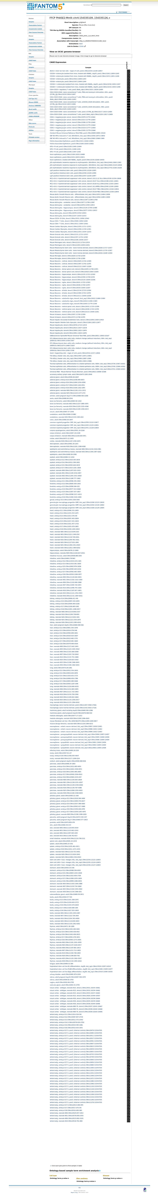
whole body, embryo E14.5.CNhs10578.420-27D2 (67, 1022)
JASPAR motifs (33, 113)
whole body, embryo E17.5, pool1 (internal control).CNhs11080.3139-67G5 (76, 1081)
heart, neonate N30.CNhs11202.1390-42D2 (65, 548)
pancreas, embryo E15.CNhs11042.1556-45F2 (66, 769)
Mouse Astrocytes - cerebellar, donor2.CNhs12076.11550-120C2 (72, 205)
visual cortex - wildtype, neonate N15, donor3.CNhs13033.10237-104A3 (75, 993)
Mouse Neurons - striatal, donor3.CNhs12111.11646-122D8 (70, 296)
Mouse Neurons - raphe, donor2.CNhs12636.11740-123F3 (70, 285)
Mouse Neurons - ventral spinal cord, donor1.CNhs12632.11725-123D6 (74, 306)
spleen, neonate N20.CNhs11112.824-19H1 (65, 854)
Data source (32, 123)
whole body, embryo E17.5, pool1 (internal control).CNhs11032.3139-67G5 (76, 1073)
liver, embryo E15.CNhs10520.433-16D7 (64, 636)
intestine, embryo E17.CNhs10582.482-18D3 (65, 572)
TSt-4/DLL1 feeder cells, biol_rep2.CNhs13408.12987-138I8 (70, 358)
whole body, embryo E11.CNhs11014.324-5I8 (65, 1014)
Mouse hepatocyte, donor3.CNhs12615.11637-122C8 (68, 328)
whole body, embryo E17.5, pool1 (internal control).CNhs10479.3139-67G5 (76, 1030)
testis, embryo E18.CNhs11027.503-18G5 (64, 910)
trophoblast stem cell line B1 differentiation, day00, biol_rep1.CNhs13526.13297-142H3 (80, 966)
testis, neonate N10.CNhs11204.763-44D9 (64, 918)
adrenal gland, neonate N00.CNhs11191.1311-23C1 (68, 390)
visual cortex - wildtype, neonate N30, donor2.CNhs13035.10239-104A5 (75, 1001)
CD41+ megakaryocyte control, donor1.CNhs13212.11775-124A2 (72, 125)
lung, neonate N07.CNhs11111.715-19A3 (64, 692)
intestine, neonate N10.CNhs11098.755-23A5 (66, 588)
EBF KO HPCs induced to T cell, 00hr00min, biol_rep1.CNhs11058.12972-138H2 (77, 136)
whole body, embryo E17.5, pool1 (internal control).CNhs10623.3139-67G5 (76, 1046)
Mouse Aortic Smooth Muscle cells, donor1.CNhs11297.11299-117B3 (74, 200)
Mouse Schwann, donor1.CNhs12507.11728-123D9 (67, 314)
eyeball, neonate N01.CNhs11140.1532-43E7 (65, 473)
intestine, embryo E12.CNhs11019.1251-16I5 (65, 561)
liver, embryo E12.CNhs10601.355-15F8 (64, 628)
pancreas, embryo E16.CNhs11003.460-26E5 (65, 772)
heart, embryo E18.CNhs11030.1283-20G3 (65, 529)
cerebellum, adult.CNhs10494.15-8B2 (63, 414)
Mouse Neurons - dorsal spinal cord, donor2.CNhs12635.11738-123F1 (74, 269)
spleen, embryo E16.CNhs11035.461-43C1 (64, 846)
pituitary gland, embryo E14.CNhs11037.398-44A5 (67, 803)
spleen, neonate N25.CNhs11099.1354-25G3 (65, 857)
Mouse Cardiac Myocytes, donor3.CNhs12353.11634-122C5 (70, 232)
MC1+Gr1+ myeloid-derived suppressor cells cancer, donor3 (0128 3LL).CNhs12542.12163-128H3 (84, 184)
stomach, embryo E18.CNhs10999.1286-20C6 (66, 881)
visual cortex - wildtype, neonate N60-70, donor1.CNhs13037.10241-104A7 (76, 1006)
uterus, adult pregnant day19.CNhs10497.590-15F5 (68, 977)
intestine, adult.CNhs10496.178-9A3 (62, 558)
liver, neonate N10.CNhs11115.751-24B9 (64, 657)
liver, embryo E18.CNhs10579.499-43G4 (64, 643)
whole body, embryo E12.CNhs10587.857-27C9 (66, 1017)
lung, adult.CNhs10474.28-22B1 (61, 668)
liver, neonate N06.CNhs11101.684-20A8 (64, 652)
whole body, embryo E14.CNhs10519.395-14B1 (66, 1025)
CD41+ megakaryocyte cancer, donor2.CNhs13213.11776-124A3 (72, 120)
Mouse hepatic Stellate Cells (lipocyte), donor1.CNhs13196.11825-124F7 (75, 322)
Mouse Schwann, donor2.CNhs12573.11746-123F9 (67, 317)
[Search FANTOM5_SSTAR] (106, 5)
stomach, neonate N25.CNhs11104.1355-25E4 (66, 889)
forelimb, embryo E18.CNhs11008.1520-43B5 (66, 497)
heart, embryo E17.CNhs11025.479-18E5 (64, 526)
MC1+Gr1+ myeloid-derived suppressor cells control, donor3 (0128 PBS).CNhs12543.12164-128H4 (84, 192)
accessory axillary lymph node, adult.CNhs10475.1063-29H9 (71, 374)
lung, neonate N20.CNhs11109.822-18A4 (64, 697)
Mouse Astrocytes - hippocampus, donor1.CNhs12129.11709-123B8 (73, 208)
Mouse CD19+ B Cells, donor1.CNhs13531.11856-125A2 (69, 218)
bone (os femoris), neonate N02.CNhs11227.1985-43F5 (69, 403)
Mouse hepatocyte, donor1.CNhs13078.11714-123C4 (68, 325)
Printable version (34, 137)
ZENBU (81, 46)
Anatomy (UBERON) (35, 105)
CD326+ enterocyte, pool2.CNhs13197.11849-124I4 (68, 81)
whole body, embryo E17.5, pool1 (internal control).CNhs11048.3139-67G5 (76, 1075)
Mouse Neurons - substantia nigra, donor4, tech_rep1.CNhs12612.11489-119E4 (77, 298)
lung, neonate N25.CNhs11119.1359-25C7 (64, 700)
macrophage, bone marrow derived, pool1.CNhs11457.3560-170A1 (73, 705)
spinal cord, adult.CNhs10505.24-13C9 (63, 841)
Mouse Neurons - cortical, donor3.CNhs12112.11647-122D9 (70, 266)
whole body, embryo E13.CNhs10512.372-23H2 (66, 1020)
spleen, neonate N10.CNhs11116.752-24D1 (65, 852)
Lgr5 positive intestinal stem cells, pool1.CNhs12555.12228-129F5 (73, 170)
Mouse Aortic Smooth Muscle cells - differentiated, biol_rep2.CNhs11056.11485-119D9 (80, 197)
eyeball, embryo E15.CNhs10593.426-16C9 (65, 465)
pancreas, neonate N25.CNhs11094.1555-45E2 (66, 790)
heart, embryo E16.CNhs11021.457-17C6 (64, 523)
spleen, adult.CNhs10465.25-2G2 (61, 843)
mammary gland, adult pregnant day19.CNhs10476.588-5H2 (71, 713)
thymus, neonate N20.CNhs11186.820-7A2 (65, 955)
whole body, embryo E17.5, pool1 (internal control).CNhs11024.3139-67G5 (76, 1070)
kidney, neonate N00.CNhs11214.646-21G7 (65, 612)
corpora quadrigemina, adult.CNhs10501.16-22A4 (67, 430)
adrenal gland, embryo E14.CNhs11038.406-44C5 (67, 380)
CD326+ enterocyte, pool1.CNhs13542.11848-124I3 (68, 79)
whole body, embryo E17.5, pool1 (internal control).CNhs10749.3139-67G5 (76, 1057)
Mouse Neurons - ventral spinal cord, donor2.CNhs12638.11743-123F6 (74, 309)
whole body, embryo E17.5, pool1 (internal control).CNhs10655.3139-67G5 (76, 1051)
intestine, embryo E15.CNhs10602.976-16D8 (65, 566)
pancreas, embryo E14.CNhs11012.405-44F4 (65, 766)
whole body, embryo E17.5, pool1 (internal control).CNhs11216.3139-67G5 (76, 1097)
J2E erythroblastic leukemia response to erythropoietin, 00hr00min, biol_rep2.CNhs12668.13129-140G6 (86, 165)
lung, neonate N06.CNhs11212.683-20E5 (64, 689)
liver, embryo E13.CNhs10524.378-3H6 (63, 630)
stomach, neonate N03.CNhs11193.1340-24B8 (66, 883)
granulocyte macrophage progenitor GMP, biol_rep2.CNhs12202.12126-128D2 (77, 505)
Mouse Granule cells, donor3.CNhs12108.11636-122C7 (69, 240)
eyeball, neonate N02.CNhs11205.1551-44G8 (66, 476)
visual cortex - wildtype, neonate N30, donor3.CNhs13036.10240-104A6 (75, 1003)
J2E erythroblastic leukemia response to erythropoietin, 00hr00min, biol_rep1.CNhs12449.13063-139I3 (85, 162)
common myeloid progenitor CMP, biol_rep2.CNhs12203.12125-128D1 (74, 425)
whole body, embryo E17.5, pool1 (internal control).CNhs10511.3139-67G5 (76, 1035)
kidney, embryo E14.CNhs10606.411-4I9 (64, 598)
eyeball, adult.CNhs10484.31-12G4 (62, 457)
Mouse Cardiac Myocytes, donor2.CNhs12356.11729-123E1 (70, 229)
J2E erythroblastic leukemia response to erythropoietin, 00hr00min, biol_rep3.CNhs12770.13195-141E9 (86, 168)
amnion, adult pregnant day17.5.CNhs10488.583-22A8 (69, 396)
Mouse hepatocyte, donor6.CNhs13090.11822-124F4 (68, 330)
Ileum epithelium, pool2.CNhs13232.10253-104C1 (67, 157)
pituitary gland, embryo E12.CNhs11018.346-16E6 (67, 798)
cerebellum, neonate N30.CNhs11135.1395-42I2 (66, 417)
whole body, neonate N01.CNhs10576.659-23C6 (66, 1115)
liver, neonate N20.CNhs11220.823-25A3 (64, 660)
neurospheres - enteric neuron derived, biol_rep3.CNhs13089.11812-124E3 (76, 732)
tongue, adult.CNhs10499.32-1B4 (61, 963)
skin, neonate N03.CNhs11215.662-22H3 (64, 830)
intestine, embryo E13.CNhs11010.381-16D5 (65, 563)
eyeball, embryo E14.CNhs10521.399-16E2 (65, 462)
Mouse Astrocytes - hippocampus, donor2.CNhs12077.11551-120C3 (73, 210)
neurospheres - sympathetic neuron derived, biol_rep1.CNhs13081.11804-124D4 (78, 742)
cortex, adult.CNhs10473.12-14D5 (62, 438)
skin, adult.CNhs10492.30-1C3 (60, 825)
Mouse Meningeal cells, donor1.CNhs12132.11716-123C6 (70, 242)
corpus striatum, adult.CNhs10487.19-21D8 (65, 433)
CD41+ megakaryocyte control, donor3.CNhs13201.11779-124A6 (72, 130)
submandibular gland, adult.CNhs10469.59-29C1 (67, 894)
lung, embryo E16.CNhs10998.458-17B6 (64, 678)
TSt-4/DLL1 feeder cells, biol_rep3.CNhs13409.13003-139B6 (71, 361)
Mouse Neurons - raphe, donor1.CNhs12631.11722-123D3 (70, 282)
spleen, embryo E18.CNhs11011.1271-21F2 (65, 849)
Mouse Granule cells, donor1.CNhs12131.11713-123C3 (69, 234)
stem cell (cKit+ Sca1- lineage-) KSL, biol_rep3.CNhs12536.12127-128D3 (75, 865)
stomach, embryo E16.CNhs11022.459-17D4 (65, 875)
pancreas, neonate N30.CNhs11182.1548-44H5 (66, 793)
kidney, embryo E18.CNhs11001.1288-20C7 (65, 609)
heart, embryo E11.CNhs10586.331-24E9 (64, 510)
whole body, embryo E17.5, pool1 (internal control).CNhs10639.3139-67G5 (76, 1049)
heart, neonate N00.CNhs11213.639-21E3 (64, 532)
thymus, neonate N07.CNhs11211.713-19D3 (65, 950)
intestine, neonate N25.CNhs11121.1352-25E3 (66, 593)
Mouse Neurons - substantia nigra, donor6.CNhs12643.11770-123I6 (73, 303)
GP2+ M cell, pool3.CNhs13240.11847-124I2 (65, 152)
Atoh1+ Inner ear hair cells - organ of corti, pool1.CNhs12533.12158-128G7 (76, 71)
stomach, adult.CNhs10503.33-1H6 (62, 868)
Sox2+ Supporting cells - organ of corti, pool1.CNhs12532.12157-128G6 (75, 353)
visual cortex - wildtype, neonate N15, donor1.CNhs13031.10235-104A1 (75, 988)
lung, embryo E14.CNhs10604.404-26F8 (64, 673)
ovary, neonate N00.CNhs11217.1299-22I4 (65, 758)
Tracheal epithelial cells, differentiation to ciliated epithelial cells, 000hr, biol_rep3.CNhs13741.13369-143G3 (87, 369)
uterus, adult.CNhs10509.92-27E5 (62, 980)
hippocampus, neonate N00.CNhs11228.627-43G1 (67, 553)
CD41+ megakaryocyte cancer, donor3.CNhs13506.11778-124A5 (72, 122)
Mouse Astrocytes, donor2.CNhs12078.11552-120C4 (68, 213)
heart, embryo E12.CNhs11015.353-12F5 (64, 513)
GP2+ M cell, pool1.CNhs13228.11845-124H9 (66, 146)
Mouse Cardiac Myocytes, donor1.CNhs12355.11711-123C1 (70, 226)
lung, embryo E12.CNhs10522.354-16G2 (64, 670)
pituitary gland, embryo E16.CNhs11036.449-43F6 (67, 809)
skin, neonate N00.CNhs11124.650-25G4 (64, 828)
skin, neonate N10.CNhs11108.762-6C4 (63, 835)
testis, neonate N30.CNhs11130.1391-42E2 (65, 923)
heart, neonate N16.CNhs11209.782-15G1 (64, 540)
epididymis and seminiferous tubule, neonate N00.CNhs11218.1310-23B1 (75, 449)
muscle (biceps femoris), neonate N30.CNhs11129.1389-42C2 (71, 723)
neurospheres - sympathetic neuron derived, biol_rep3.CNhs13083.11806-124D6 (78, 748)
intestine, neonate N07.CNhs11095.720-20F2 (65, 585)
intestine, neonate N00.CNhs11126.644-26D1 (66, 577)
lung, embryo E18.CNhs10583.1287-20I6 (64, 683)
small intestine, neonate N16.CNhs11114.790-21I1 (67, 838)
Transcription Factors (35, 25)
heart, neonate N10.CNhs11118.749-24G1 (64, 537)
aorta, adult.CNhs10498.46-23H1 (61, 398)
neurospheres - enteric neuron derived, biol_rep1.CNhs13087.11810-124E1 (76, 726)
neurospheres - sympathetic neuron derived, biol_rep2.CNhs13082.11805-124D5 (78, 745)
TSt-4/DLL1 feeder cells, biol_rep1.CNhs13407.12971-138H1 (71, 356)
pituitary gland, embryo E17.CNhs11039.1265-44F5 (68, 812)
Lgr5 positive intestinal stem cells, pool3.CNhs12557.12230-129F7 (73, 176)
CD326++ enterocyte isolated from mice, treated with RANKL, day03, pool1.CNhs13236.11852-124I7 (85, 84)
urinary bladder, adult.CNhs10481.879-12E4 (65, 974)
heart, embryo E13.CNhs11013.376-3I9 (63, 516)
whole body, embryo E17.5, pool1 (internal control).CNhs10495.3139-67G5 (76, 1033)
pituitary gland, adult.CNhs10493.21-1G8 (64, 795)
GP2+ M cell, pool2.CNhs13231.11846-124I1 (65, 149)
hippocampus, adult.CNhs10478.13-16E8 (64, 550)
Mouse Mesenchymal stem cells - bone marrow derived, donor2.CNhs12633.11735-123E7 (81, 250)
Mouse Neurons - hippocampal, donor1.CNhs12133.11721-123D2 (72, 274)
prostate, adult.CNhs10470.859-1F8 (62, 822)
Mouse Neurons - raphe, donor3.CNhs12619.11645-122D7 (70, 288)
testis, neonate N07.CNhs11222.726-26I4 (64, 915)
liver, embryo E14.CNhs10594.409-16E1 (64, 633)
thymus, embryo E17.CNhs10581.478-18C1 (65, 937)
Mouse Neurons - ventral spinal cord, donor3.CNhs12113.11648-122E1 (74, 312)
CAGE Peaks (32, 60)
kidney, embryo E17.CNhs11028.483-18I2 (64, 606)
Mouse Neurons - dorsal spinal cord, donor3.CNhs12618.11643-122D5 (74, 272)
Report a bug (74, 1192)
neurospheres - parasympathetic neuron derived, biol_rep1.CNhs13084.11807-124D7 (79, 734)
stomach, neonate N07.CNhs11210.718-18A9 (65, 886)
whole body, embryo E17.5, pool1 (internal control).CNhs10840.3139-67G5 (76, 1060)
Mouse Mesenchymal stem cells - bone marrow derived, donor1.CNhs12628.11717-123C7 (81, 248)
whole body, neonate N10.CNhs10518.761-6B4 (66, 1121)
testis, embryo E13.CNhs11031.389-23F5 (64, 900)
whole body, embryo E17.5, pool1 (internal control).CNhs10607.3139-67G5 (76, 1043)
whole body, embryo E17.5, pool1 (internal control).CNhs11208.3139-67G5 (76, 1094)
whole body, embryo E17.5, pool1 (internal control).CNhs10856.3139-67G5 (76, 1062)
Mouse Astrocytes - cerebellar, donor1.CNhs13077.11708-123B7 (72, 202)
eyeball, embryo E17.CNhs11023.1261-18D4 (65, 468)
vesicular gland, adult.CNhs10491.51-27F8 (65, 985)
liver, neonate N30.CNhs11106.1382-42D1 (64, 665)
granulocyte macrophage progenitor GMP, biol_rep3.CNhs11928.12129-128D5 (77, 508)
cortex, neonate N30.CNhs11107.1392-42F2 (65, 441)
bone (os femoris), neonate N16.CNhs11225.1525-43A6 (69, 406)
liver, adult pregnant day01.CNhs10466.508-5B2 (67, 625)
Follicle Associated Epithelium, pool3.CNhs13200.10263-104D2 (72, 144)
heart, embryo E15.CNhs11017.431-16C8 (64, 521)
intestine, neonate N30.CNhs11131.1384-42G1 (66, 596)
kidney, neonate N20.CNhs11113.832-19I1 (65, 617)
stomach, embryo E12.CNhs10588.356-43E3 (65, 870)
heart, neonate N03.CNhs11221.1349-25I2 (64, 534)
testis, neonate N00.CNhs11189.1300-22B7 (65, 913)
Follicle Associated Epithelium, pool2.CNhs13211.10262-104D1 (72, 141)
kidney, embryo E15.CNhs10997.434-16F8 (64, 601)
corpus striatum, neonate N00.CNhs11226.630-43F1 (68, 436)
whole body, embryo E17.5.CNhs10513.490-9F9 (66, 1105)
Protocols (32, 126)
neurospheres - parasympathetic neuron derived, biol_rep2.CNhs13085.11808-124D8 (79, 737)
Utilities (31, 130)
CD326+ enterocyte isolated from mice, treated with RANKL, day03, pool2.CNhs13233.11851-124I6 (84, 76)
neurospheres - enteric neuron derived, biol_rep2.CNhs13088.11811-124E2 (76, 729)
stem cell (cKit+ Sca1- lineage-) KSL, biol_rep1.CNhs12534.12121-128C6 (75, 860)
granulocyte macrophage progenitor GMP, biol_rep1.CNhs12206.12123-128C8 (77, 502)
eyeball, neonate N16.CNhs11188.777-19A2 (65, 478)
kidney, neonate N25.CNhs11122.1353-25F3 (65, 620)
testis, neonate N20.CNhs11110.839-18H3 (64, 921)
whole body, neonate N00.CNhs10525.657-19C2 (66, 1113)
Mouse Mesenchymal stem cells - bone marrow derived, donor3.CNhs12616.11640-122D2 (81, 253)
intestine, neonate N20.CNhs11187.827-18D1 (66, 590)
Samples (31, 21)
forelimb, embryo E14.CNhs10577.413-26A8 (65, 489)
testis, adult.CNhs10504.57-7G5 (61, 897)
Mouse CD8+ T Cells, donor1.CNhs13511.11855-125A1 (69, 223)
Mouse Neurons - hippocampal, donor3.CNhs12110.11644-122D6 (72, 280)
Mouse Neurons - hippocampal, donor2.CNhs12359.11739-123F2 (72, 277)
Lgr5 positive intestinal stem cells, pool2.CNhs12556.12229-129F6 (73, 173)
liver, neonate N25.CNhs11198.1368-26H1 (64, 662)
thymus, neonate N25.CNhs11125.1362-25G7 (66, 958)
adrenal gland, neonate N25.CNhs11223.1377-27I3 (67, 393)
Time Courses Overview (36, 32)
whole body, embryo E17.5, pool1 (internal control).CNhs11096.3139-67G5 (76, 1083)
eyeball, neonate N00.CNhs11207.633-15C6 (65, 470)
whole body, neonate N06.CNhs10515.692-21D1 (66, 1118)
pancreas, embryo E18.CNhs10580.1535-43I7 (66, 777)
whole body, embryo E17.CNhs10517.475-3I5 (65, 1108)
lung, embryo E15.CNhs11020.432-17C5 (64, 675)
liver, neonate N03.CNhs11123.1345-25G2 (64, 649)
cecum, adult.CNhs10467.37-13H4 (62, 412)
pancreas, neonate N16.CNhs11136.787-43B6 (66, 788)
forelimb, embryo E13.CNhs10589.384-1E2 (65, 486)
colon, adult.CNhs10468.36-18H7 (61, 420)
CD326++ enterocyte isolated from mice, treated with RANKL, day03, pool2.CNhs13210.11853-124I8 (85, 87)
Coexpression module (35, 29)
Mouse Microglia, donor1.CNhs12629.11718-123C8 (67, 256)
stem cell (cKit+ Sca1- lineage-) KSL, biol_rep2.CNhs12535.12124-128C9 (75, 862)
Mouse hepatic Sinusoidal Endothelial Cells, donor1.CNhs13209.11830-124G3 (77, 320)
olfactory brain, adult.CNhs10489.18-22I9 (64, 750)
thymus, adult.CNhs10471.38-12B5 (62, 926)
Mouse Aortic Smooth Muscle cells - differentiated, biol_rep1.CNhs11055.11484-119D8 (80, 194)
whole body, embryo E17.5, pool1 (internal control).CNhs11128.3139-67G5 (76, 1089)
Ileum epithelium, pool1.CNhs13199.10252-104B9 (67, 154)
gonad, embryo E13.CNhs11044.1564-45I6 (65, 500)
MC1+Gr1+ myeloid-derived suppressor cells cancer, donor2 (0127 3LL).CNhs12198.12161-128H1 (84, 181)
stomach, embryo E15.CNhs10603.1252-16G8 (66, 873)
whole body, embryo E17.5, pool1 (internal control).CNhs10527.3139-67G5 (76, 1038)
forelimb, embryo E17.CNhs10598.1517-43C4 (66, 494)
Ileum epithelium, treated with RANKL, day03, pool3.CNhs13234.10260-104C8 (77, 160)
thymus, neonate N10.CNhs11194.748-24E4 (65, 953)
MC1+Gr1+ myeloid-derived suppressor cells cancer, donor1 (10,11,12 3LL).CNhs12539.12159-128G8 (85, 178)
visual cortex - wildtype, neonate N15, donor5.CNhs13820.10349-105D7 (75, 995)
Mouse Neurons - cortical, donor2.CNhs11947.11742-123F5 (70, 263)
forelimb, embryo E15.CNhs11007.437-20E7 (65, 492)
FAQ (80, 1187)
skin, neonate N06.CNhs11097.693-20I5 (64, 833)
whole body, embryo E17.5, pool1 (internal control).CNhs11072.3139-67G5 (76, 1078)
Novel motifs (33, 109)
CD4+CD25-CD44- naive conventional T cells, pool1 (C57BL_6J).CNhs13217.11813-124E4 (81, 112)
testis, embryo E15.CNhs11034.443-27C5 (64, 902)
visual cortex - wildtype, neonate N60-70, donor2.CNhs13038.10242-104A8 (76, 1009)
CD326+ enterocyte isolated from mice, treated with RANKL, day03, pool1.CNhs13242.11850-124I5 (84, 73)
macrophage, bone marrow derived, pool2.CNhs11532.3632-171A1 (73, 708)
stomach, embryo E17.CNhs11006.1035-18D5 (66, 878)
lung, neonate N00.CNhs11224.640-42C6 (64, 686)
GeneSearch (87, 5)
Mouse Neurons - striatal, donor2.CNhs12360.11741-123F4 (70, 293)
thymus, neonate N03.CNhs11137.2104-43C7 (66, 945)
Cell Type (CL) (33, 98)
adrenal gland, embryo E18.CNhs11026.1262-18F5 (67, 388)
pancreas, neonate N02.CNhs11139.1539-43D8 (66, 785)
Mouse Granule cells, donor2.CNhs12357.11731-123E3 (69, 237)
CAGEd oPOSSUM (34, 116)
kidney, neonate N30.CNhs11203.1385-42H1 (65, 622)
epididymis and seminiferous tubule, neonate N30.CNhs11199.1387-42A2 (75, 452)
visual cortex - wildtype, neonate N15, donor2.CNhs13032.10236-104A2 (75, 990)
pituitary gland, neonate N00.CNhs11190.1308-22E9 (68, 814)
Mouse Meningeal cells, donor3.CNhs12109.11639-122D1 (70, 245)
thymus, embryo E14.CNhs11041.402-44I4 (65, 929)
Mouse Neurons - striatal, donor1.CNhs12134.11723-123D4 (70, 290)
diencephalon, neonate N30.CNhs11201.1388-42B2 (68, 446)
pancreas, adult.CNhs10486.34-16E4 (62, 763)
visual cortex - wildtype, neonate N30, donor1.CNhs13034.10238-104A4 (75, 998)
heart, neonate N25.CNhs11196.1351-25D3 (65, 545)
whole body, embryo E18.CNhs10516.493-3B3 (66, 1110)
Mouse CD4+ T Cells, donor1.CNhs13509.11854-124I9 (69, 221)
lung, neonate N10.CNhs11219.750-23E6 (64, 694)
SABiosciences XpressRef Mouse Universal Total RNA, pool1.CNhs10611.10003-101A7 (79, 335)
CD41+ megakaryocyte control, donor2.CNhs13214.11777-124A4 (72, 128)
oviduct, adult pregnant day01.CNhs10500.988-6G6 (68, 761)
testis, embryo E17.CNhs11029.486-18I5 (64, 908)
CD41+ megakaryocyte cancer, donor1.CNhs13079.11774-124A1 (72, 117)
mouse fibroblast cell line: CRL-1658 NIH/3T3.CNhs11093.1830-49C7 (74, 721)
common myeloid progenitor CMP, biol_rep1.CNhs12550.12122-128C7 (74, 422)
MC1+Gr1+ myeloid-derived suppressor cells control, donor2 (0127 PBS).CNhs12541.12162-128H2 (84, 189)
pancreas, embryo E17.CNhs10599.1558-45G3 (66, 774)
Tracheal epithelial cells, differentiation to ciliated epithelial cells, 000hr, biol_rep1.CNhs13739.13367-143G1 (87, 363)
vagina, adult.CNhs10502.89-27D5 (62, 982)
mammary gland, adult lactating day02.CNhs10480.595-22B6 (71, 710)
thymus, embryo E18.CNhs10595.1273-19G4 (65, 940)
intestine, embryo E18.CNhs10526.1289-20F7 (66, 574)
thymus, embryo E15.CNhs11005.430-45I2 (65, 932)
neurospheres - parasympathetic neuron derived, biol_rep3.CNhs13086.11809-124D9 (79, 740)
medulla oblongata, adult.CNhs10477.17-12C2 (66, 715)
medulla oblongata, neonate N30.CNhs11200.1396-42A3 (69, 718)
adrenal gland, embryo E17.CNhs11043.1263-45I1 (67, 385)
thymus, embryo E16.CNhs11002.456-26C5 (65, 934)
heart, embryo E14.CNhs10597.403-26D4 (64, 518)
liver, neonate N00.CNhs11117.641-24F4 (64, 646)
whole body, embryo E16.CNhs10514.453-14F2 (66, 1028)
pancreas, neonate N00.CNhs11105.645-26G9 (66, 780)
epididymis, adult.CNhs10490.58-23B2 (63, 454)
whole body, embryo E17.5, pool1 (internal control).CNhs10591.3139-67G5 (76, 1041)
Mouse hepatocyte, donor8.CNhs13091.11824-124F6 (68, 333)
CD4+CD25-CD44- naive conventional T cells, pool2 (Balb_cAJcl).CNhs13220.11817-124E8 (81, 114)
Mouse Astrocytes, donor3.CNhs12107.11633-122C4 (68, 216)
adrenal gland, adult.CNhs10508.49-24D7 (64, 377)
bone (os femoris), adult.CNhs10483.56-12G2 (66, 401)
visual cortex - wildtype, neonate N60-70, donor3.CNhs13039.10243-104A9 (76, 1011)
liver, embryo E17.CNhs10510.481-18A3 (64, 641)
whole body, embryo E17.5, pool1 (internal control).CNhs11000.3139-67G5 (76, 1068)
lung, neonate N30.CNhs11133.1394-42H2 (64, 702)
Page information (34, 140)
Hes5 (81, 44)
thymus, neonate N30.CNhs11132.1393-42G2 (66, 961)
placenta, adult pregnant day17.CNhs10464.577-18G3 (69, 820)
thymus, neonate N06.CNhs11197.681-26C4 (65, 948)
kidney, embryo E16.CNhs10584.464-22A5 (65, 603)
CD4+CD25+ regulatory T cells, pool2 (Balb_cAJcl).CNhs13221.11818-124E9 (76, 89)
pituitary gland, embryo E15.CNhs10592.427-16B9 (67, 806)
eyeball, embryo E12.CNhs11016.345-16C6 (65, 460)
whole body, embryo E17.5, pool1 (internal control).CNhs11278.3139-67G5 (76, 1102)
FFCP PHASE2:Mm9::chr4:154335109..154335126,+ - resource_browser (44, 5)
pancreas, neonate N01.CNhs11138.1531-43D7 (66, 782)
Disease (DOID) (33, 102)
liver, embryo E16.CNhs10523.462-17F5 (64, 638)
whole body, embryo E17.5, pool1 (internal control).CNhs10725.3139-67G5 (76, 1054)
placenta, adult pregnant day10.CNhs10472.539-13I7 (68, 817)
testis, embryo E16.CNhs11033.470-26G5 (64, 905)
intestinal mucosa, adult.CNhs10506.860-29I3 (66, 556)
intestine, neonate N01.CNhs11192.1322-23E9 (66, 580)
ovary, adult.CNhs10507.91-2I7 (61, 753)
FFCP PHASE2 (123, 12)
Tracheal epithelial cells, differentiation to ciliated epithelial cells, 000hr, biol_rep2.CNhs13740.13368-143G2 (87, 366)
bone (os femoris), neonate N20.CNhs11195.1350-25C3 (69, 409)
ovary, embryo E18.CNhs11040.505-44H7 (64, 755)
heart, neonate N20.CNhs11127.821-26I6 (64, 542)
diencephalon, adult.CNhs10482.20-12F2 (64, 443)
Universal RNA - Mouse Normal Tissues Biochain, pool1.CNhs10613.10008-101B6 (78, 372)
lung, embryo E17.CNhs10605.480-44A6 (64, 681)
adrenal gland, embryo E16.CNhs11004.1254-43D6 (67, 382)
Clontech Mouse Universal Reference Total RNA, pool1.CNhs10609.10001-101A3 (77, 133)
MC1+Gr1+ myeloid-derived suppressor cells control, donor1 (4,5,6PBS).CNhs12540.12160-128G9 (84, 186)
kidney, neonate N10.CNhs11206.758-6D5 (64, 614)
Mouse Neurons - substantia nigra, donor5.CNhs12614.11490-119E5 (73, 301)
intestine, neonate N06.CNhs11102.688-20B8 (66, 582)
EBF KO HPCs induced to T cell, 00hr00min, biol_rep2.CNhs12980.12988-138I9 (77, 138)
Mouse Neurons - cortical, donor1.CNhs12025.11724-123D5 (70, 261)
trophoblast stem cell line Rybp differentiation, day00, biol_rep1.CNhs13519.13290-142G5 (81, 972)
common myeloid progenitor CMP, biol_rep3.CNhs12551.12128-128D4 (74, 428)
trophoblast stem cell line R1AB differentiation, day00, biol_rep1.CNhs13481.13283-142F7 (81, 969)
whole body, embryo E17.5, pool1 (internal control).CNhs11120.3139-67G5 (76, 1086)
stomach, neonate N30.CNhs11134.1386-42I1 (66, 892)
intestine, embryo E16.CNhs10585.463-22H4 (65, 569)
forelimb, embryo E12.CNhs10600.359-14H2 (65, 483)
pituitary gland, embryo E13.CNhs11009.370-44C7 (67, 801)
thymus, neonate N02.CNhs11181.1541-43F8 (65, 942)
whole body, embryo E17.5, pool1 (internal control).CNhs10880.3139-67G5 (76, 1065)
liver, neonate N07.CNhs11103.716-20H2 (64, 654)
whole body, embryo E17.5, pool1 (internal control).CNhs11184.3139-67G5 (76, 1091)
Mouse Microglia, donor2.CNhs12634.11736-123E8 (67, 258)
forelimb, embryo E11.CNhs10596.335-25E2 (65, 481)
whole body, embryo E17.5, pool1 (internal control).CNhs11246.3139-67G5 (76, 1100)
